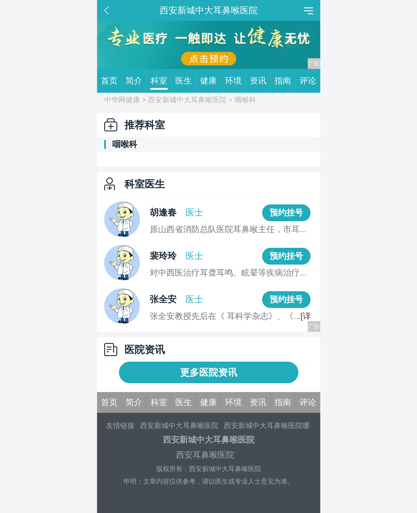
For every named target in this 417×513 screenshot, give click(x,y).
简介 (136, 81)
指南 (284, 81)
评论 (307, 80)
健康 (210, 81)
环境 (235, 81)
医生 (185, 81)
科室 (161, 81)
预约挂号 (286, 212)
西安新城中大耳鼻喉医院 (187, 100)
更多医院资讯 (208, 372)
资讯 (260, 81)
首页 (111, 81)
